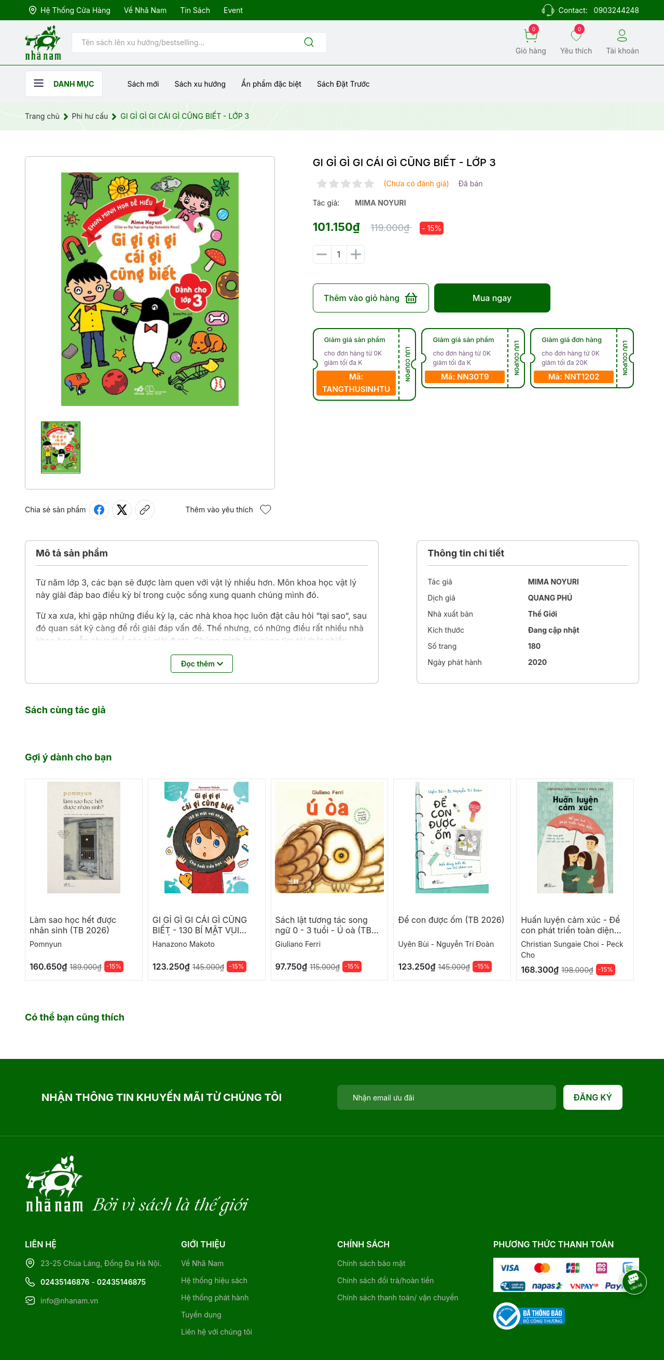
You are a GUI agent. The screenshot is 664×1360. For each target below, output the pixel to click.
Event (233, 10)
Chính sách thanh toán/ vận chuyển (398, 1254)
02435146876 (65, 1239)
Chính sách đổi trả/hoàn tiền (385, 1237)
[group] (149, 289)
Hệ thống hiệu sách (214, 1237)
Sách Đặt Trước (343, 83)
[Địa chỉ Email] (446, 1097)
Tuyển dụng (201, 1272)
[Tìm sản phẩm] (199, 42)
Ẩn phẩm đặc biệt (271, 83)
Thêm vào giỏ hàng (371, 298)
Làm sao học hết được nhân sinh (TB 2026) (73, 925)
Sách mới (143, 83)
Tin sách (195, 10)
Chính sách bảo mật (371, 1220)
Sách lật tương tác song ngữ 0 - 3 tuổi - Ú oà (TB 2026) (323, 930)
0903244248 (616, 10)
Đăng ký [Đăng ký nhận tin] (593, 1097)
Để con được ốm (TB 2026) (451, 920)
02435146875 (121, 1239)
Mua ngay (492, 298)
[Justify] (308, 43)
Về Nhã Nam (145, 10)
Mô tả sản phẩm (72, 553)
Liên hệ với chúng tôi (216, 1289)
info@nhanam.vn (69, 1258)
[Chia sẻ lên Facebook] (99, 510)
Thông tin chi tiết (465, 553)
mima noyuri (380, 202)
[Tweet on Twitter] (122, 510)
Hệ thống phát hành (214, 1254)
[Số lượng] (339, 254)
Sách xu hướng (200, 83)
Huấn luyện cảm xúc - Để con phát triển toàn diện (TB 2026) (570, 930)
